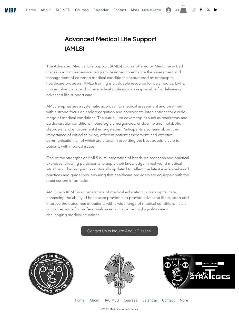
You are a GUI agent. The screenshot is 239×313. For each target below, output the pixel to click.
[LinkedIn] (215, 9)
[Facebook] (201, 9)
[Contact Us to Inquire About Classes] (119, 231)
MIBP (11, 10)
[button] (63, 10)
